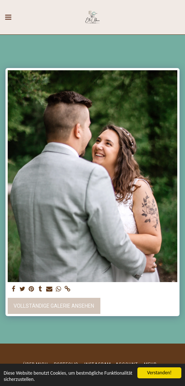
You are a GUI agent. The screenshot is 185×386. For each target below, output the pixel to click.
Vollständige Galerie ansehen (54, 306)
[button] (8, 17)
